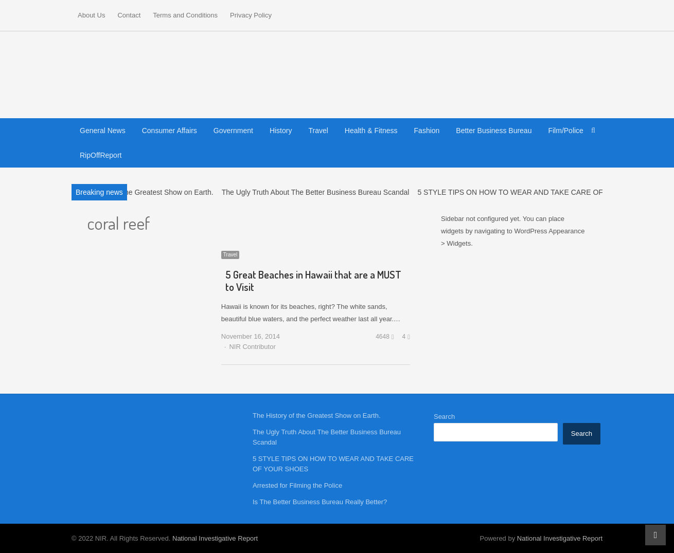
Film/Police (565, 130)
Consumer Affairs (169, 130)
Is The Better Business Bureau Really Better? (320, 502)
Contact (128, 15)
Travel (318, 130)
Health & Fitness (371, 130)
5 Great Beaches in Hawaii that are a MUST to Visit (313, 280)
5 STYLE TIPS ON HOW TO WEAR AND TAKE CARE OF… (513, 192)
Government (233, 130)
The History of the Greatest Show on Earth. (145, 192)
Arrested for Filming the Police (297, 485)
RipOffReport (100, 155)
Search (444, 416)
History (281, 130)
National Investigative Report (215, 538)
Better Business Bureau (493, 130)
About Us (91, 15)
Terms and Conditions (185, 15)
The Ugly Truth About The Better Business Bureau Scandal (316, 192)
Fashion (427, 130)
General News (103, 130)
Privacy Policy (251, 15)
